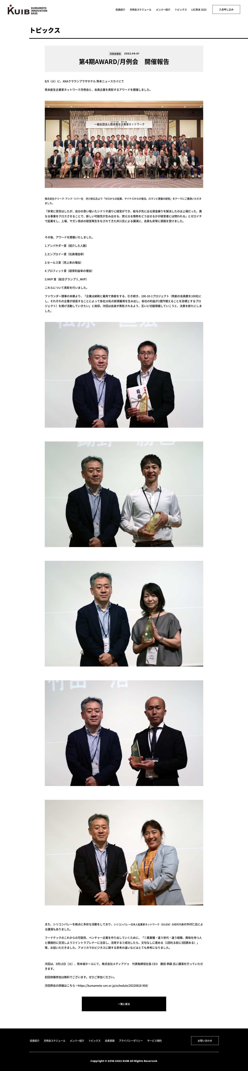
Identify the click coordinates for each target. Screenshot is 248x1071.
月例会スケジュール (140, 9)
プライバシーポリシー (131, 1040)
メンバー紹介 (163, 9)
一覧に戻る (124, 1004)
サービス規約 (154, 1040)
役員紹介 (120, 9)
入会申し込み (226, 9)
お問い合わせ (205, 1040)
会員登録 (110, 1040)
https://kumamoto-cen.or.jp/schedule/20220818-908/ (113, 985)
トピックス (181, 9)
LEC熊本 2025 (198, 9)
